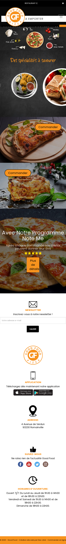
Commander (48, 127)
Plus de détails (34, 265)
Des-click (42, 540)
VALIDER (32, 329)
